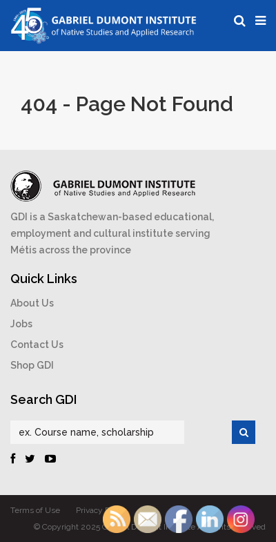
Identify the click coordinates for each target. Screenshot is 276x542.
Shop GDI (32, 365)
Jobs (21, 323)
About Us (32, 303)
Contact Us (36, 344)
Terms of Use (35, 510)
